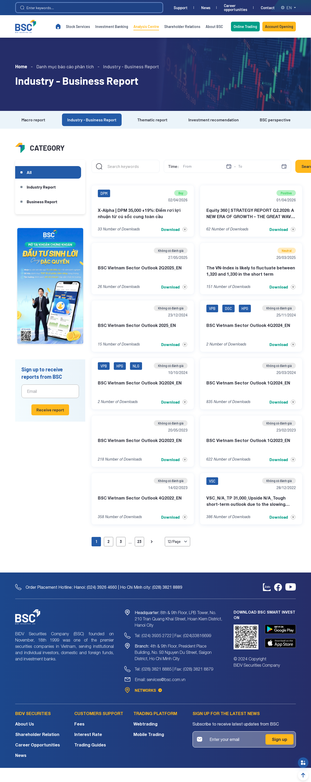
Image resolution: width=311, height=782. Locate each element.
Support (181, 8)
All (29, 172)
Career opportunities (235, 8)
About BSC (214, 26)
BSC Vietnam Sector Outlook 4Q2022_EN (140, 497)
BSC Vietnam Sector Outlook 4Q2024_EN (248, 325)
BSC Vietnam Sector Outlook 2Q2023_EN (140, 440)
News (205, 8)
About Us (24, 723)
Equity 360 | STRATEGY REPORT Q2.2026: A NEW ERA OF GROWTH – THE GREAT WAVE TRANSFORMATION (250, 214)
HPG (244, 308)
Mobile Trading (148, 734)
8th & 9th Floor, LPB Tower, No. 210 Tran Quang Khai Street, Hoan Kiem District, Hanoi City (178, 618)
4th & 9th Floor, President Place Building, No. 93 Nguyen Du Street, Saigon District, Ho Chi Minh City (173, 652)
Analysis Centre (146, 26)
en (288, 7)
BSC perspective (275, 119)
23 (139, 541)
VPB (212, 308)
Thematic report (152, 119)
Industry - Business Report (91, 119)
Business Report (42, 201)
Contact (268, 8)
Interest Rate (88, 734)
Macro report (33, 119)
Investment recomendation (213, 119)
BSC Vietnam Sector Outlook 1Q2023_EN (248, 440)
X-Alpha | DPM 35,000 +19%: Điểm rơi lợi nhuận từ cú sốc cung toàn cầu (139, 213)
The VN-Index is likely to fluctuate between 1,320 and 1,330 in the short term (250, 270)
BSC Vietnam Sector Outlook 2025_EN (137, 325)
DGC (228, 308)
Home (21, 66)
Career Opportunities (37, 744)
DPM (104, 193)
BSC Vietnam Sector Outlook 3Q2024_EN (140, 382)
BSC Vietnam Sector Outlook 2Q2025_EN (140, 267)
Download (174, 229)
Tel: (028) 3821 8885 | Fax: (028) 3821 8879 (174, 669)
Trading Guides (90, 744)
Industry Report (41, 186)
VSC (212, 481)
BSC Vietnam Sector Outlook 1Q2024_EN (248, 382)
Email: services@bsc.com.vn (160, 679)
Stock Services (78, 26)
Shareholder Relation (37, 734)
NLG (136, 366)
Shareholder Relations (182, 26)
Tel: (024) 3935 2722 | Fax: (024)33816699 (173, 635)
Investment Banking (111, 26)
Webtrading (145, 723)
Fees (79, 723)
